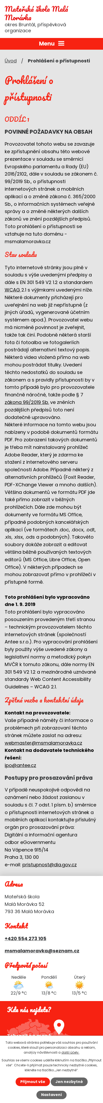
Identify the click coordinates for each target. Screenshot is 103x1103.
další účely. (70, 1052)
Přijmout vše (32, 1081)
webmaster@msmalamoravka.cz (43, 743)
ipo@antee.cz (20, 765)
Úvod (11, 60)
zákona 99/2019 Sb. (27, 402)
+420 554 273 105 (25, 938)
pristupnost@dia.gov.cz (49, 864)
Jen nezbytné (69, 1081)
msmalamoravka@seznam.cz (42, 950)
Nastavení (51, 1094)
